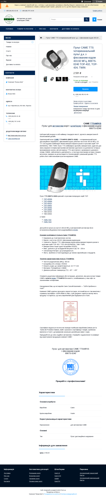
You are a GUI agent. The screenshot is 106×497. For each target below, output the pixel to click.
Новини (8, 47)
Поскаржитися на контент (51, 494)
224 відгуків (87, 1)
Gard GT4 (58, 476)
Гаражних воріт (34, 478)
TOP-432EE (48, 207)
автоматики (58, 126)
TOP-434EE (48, 209)
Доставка (7, 473)
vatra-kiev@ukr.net (14, 138)
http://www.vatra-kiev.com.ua (17, 135)
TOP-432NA (48, 199)
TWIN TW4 (47, 222)
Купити (86, 89)
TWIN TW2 (47, 220)
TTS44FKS (95, 123)
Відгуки (8, 60)
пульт (54, 278)
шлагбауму (76, 126)
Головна (9, 29)
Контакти (54, 29)
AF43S (75, 230)
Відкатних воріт (34, 476)
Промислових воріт (35, 481)
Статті (8, 51)
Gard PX (57, 481)
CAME (56, 139)
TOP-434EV (48, 205)
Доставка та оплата (70, 29)
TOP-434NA (48, 201)
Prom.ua (63, 490)
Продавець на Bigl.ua (53, 492)
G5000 (57, 478)
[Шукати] (86, 19)
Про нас (42, 29)
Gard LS (57, 473)
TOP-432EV (48, 203)
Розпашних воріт (35, 473)
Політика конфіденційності (68, 494)
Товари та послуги (25, 29)
